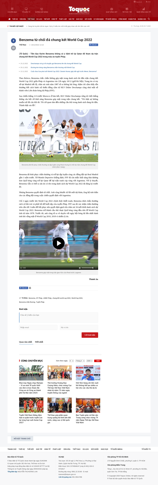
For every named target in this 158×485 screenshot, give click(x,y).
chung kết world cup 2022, (61, 298)
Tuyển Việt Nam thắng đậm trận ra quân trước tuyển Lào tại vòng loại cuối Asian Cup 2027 (30, 419)
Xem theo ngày (62, 361)
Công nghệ (122, 19)
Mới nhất (39, 342)
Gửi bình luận (90, 335)
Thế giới (47, 19)
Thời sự (15, 19)
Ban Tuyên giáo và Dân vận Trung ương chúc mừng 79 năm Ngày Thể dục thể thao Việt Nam (87, 419)
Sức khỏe (88, 19)
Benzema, (32, 298)
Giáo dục (79, 19)
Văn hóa (23, 19)
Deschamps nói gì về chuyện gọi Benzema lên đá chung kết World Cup (56, 63)
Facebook (138, 2)
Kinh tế (54, 19)
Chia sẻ (94, 45)
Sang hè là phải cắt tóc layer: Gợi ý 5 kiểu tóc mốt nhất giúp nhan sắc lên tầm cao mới (58, 26)
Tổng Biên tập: (12, 472)
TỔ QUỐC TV (146, 449)
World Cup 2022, (77, 298)
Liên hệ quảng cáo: (65, 477)
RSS (148, 2)
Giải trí (71, 19)
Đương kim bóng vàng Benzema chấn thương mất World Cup (53, 67)
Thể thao (31, 19)
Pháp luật (63, 19)
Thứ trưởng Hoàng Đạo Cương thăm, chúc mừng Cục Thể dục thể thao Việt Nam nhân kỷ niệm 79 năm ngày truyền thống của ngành (60, 388)
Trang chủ (12, 449)
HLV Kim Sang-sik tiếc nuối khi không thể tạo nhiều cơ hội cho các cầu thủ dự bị (87, 385)
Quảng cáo (142, 19)
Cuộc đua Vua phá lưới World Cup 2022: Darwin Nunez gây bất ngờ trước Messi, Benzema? (64, 71)
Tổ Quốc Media (111, 19)
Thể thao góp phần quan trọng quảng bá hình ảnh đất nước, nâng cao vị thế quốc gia (59, 419)
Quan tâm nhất (25, 342)
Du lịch (39, 19)
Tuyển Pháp (40, 302)
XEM (97, 361)
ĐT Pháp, (39, 298)
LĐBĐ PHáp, (47, 298)
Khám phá (132, 19)
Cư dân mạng (99, 19)
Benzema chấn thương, (27, 302)
